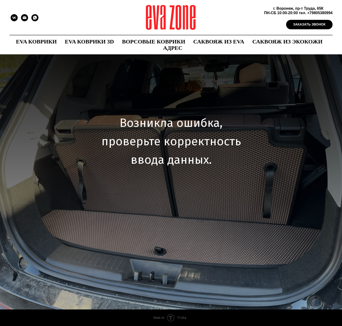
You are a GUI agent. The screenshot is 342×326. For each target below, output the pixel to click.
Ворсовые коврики (153, 42)
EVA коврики (36, 42)
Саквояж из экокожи (287, 42)
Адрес (173, 48)
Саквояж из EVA (218, 42)
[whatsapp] (34, 17)
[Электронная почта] (24, 17)
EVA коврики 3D (89, 42)
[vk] (14, 17)
